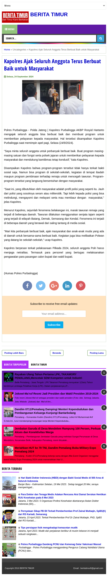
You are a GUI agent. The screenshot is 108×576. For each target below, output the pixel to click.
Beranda (57, 353)
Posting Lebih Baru (14, 353)
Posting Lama (97, 353)
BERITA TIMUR (49, 14)
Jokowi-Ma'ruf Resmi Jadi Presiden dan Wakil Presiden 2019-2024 (56, 393)
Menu (10, 29)
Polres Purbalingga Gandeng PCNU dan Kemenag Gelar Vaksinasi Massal (61, 544)
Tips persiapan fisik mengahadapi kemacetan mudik (49, 527)
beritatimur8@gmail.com (91, 568)
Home (7, 49)
